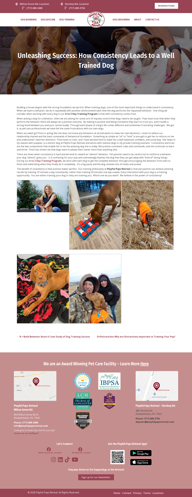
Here (144, 363)
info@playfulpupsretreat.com (31, 425)
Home (117, 493)
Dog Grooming (121, 19)
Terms (147, 493)
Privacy (137, 493)
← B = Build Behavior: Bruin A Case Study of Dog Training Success (53, 336)
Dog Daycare (48, 19)
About (137, 19)
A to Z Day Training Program (45, 160)
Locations (158, 493)
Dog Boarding (29, 19)
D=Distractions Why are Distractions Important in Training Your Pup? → (136, 338)
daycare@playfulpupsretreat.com (155, 421)
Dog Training (66, 19)
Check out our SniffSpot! (26, 433)
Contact (126, 493)
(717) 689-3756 (152, 418)
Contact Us (152, 19)
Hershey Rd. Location (77, 4)
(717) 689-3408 (30, 422)
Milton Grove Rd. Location (34, 4)
